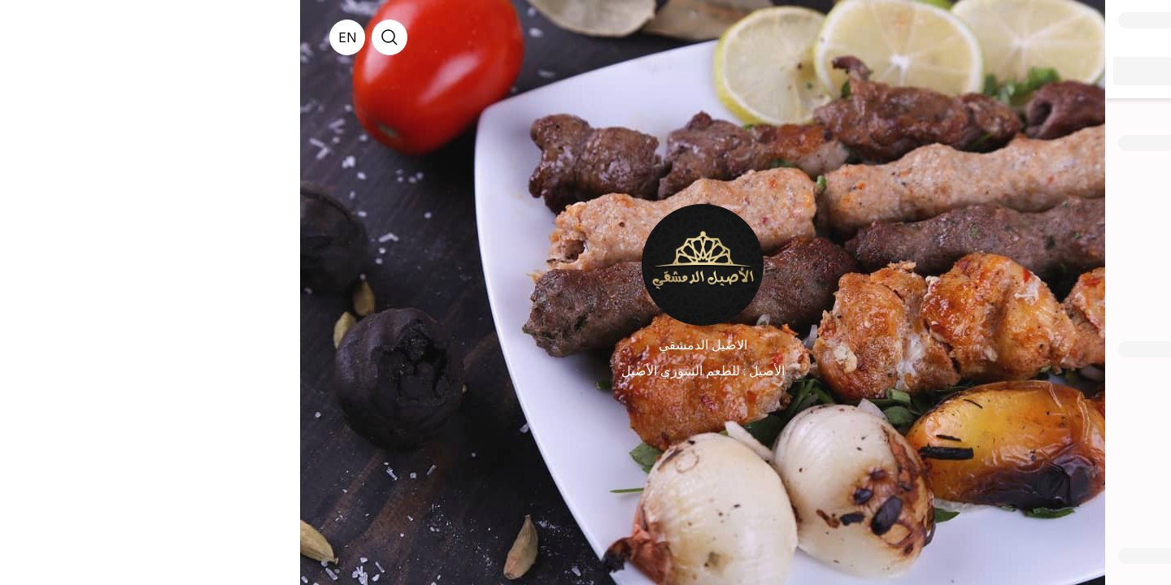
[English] (47, 37)
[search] (89, 37)
